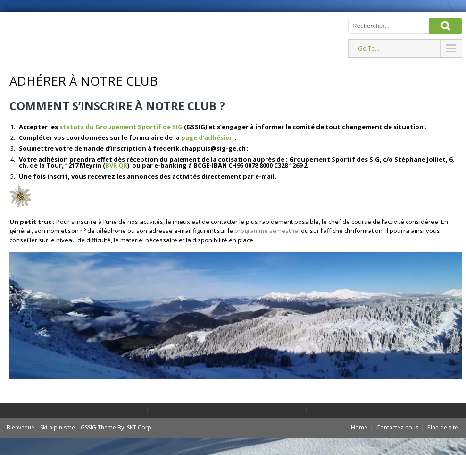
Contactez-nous (397, 427)
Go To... (368, 48)
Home (359, 427)
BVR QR (116, 165)
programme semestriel (267, 230)
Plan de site (442, 427)
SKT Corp (139, 427)
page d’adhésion (207, 137)
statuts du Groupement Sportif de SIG (121, 126)
